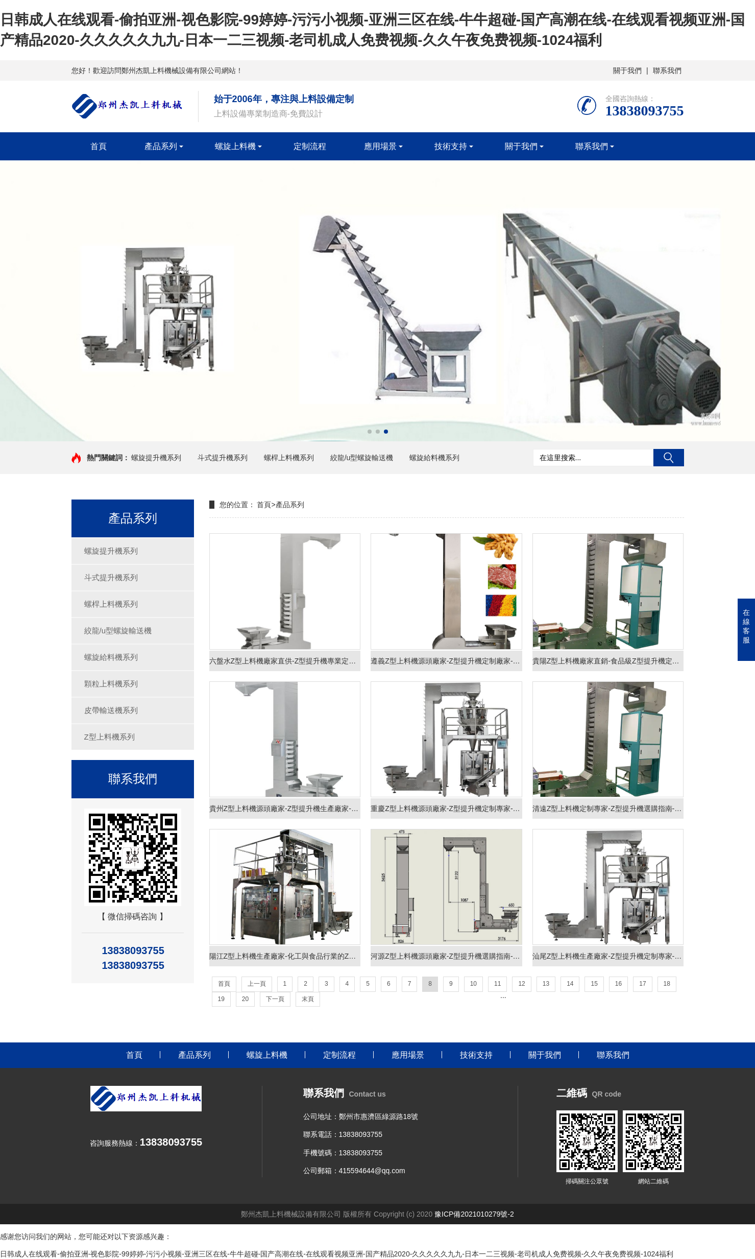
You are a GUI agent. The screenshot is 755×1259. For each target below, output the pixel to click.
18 (667, 983)
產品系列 (160, 146)
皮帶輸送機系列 (111, 710)
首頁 (98, 146)
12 (521, 983)
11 (497, 983)
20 (245, 999)
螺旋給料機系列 (434, 458)
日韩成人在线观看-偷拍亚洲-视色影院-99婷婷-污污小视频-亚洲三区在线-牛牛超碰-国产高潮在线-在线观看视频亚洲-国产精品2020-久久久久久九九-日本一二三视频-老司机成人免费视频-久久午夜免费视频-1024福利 (336, 1254)
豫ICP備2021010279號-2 (474, 1214)
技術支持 (450, 146)
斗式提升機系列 (223, 458)
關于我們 (627, 70)
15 (594, 983)
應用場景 (380, 146)
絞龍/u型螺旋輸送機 (362, 458)
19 (221, 999)
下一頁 (275, 999)
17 (642, 983)
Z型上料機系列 (109, 736)
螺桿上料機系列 (289, 458)
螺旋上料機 (235, 146)
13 (546, 983)
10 (473, 983)
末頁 (308, 999)
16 (618, 983)
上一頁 (257, 983)
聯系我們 (667, 70)
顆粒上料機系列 (111, 683)
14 (570, 983)
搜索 (668, 457)
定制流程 (310, 146)
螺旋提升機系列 (156, 458)
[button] (370, 432)
